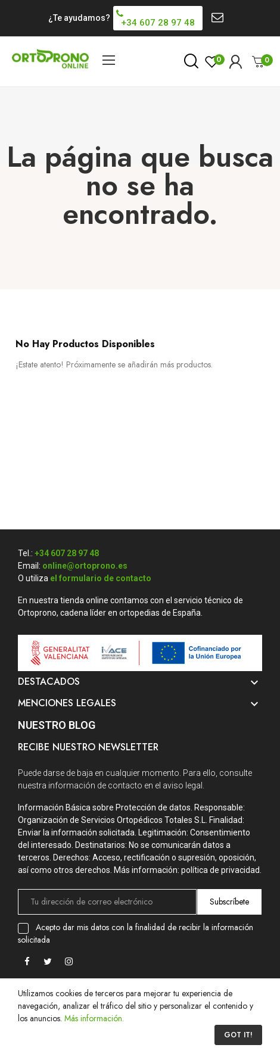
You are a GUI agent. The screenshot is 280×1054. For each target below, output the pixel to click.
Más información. (94, 1018)
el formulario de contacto (100, 578)
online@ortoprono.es (84, 565)
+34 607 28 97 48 (67, 553)
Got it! (238, 1035)
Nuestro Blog (56, 725)
